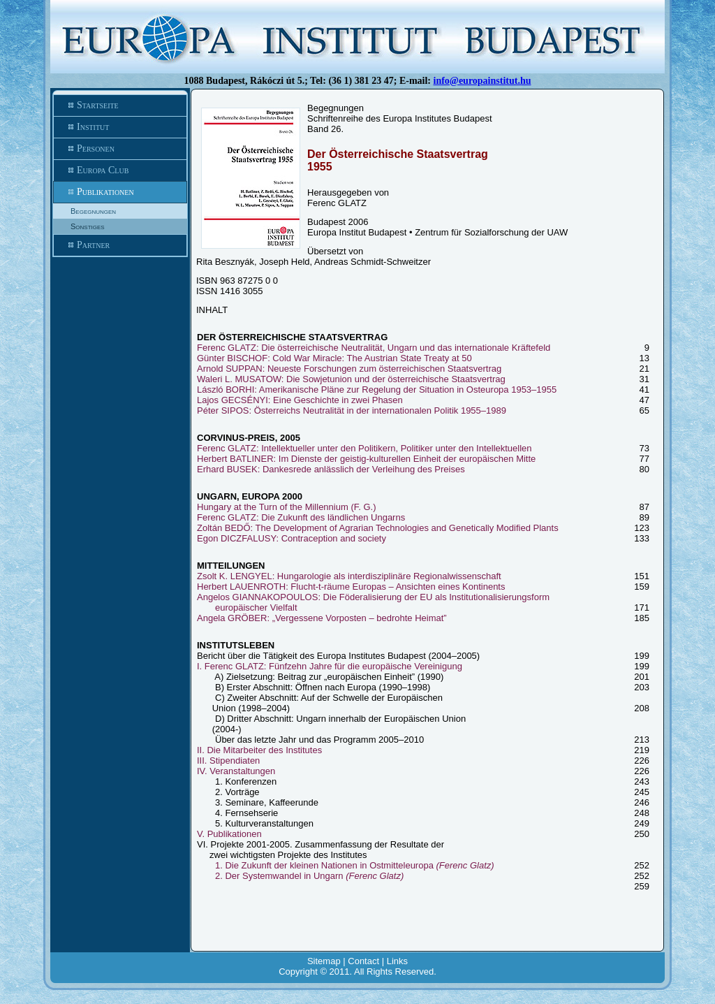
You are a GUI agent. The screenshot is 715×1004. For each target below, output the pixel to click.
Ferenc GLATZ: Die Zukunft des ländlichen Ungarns (301, 517)
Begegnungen (93, 211)
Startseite (120, 105)
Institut (120, 127)
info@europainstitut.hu (482, 80)
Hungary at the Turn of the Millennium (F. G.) (286, 507)
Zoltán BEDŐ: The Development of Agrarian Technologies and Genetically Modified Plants (378, 528)
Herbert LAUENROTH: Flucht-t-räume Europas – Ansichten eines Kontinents (351, 586)
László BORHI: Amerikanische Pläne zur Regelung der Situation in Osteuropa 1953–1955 (376, 389)
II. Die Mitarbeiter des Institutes (259, 750)
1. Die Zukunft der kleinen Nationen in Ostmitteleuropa (354, 865)
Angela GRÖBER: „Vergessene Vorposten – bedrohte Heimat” (322, 618)
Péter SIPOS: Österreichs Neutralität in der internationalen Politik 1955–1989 (351, 410)
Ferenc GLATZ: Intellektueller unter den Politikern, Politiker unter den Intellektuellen (364, 448)
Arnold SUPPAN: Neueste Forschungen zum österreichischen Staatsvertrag (349, 368)
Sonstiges (88, 226)
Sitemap (324, 961)
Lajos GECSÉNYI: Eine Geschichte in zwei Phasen (300, 400)
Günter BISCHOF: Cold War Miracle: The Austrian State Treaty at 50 (334, 358)
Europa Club (120, 170)
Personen (120, 148)
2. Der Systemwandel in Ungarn (309, 876)
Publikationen (120, 192)
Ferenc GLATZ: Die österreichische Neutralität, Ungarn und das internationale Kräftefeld (373, 347)
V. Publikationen (229, 834)
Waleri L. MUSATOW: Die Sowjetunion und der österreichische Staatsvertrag (351, 379)
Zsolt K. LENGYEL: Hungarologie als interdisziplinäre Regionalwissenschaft (349, 576)
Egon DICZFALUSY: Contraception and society (291, 538)
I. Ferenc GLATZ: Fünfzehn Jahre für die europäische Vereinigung (329, 666)
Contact (363, 961)
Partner (120, 245)
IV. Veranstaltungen (236, 771)
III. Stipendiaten (228, 760)
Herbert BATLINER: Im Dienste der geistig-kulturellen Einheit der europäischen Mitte (366, 458)
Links (397, 961)
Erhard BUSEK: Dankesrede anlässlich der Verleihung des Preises (331, 469)
